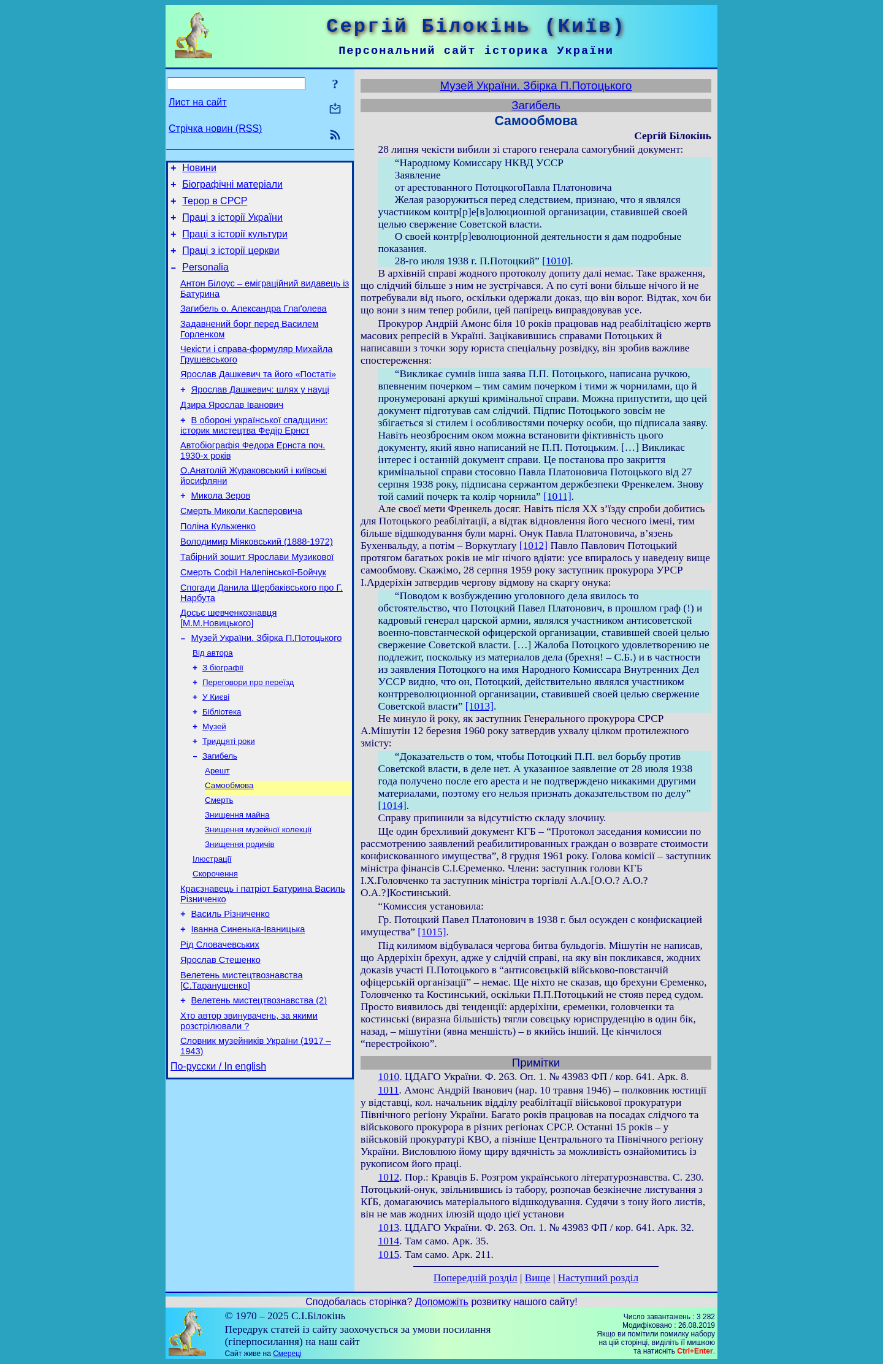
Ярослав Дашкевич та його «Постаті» (258, 396)
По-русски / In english (218, 1152)
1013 (389, 1227)
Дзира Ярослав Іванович (231, 430)
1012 (389, 1177)
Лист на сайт (198, 102)
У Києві (215, 749)
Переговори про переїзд (248, 733)
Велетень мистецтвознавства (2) (259, 1081)
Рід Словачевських (219, 1019)
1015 (389, 1254)
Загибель (219, 813)
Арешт (217, 829)
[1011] (557, 496)
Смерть (219, 861)
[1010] (556, 261)
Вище (538, 1278)
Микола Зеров (221, 529)
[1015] (432, 932)
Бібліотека (222, 765)
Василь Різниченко (230, 985)
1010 (389, 1076)
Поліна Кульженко (218, 563)
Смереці (287, 1353)
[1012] (533, 545)
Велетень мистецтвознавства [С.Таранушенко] (241, 1059)
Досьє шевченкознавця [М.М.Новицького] (228, 664)
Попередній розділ (476, 1278)
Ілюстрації (212, 925)
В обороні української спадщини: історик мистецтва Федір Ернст (253, 453)
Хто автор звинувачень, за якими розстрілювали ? (249, 1103)
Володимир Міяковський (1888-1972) (256, 580)
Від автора (213, 702)
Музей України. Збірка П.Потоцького (266, 686)
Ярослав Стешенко (220, 1036)
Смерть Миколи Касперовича (241, 546)
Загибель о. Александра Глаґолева (253, 325)
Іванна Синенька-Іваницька (248, 1002)
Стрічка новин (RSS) (215, 128)
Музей (214, 781)
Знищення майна (237, 877)
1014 (389, 1241)
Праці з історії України (232, 225)
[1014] (392, 805)
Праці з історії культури (235, 243)
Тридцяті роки (228, 797)
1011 (388, 1090)
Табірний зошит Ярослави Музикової (257, 597)
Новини (199, 169)
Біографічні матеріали (232, 188)
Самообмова (229, 845)
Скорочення (215, 941)
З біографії (222, 717)
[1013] (479, 706)
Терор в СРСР (214, 206)
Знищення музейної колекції (258, 893)
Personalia (205, 280)
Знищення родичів (239, 909)
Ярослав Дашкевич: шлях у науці (260, 413)
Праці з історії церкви (230, 261)
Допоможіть (441, 1302)
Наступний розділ (598, 1278)
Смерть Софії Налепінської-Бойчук (253, 614)
